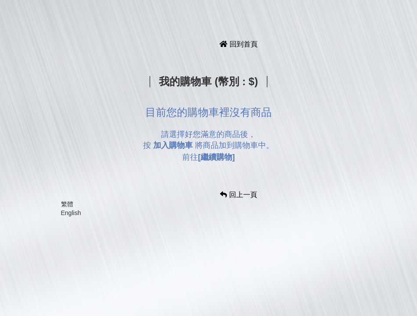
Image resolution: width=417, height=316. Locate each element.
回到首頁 (238, 44)
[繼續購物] (216, 157)
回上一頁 (238, 194)
